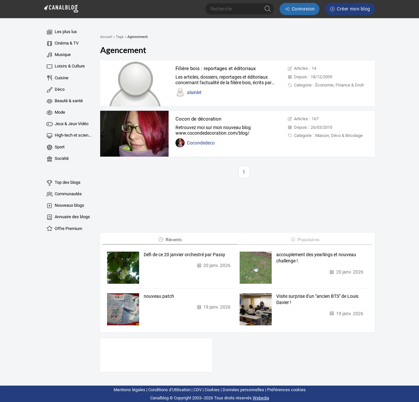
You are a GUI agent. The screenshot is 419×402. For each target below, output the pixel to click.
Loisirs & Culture (65, 66)
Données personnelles (243, 389)
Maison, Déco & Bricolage (339, 135)
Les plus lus (61, 32)
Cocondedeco (201, 142)
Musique (58, 55)
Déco (55, 89)
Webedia (261, 397)
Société (57, 159)
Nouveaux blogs (65, 205)
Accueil (106, 37)
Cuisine (57, 78)
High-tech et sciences (69, 135)
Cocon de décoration (198, 119)
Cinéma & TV (62, 43)
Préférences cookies (286, 389)
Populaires (304, 239)
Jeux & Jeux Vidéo (67, 124)
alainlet (194, 92)
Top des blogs (63, 183)
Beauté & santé (64, 101)
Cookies (212, 389)
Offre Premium (64, 228)
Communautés (64, 194)
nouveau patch (159, 296)
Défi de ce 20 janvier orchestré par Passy (184, 254)
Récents (169, 239)
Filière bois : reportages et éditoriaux (215, 68)
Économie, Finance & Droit (339, 85)
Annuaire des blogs (68, 217)
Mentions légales (129, 389)
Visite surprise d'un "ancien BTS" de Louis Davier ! (317, 299)
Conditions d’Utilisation (169, 389)
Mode (55, 112)
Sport (55, 147)
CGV (197, 389)
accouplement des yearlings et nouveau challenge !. (316, 258)
